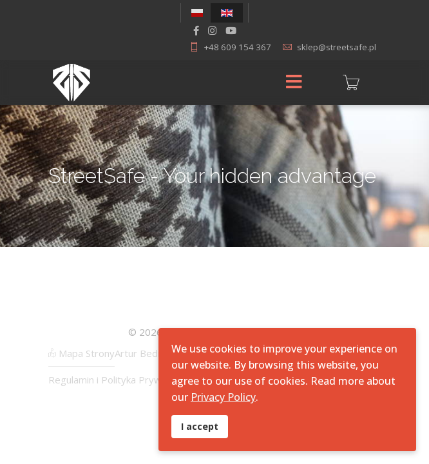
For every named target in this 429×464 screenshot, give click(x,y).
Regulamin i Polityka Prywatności (120, 379)
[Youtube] (230, 30)
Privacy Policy (223, 397)
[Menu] (294, 82)
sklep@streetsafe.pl (336, 47)
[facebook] (196, 30)
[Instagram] (212, 30)
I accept (199, 426)
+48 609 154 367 (237, 47)
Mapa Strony (81, 353)
